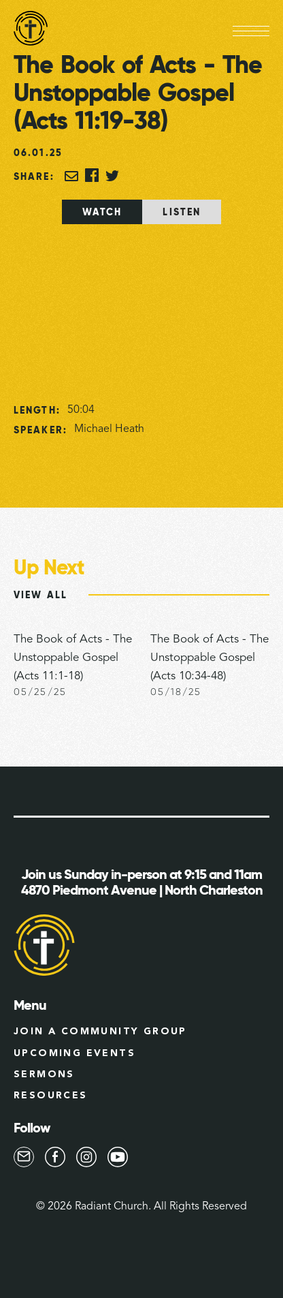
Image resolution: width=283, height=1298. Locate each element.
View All (40, 595)
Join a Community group (100, 1031)
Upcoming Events (74, 1053)
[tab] (102, 212)
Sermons (44, 1074)
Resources (51, 1095)
